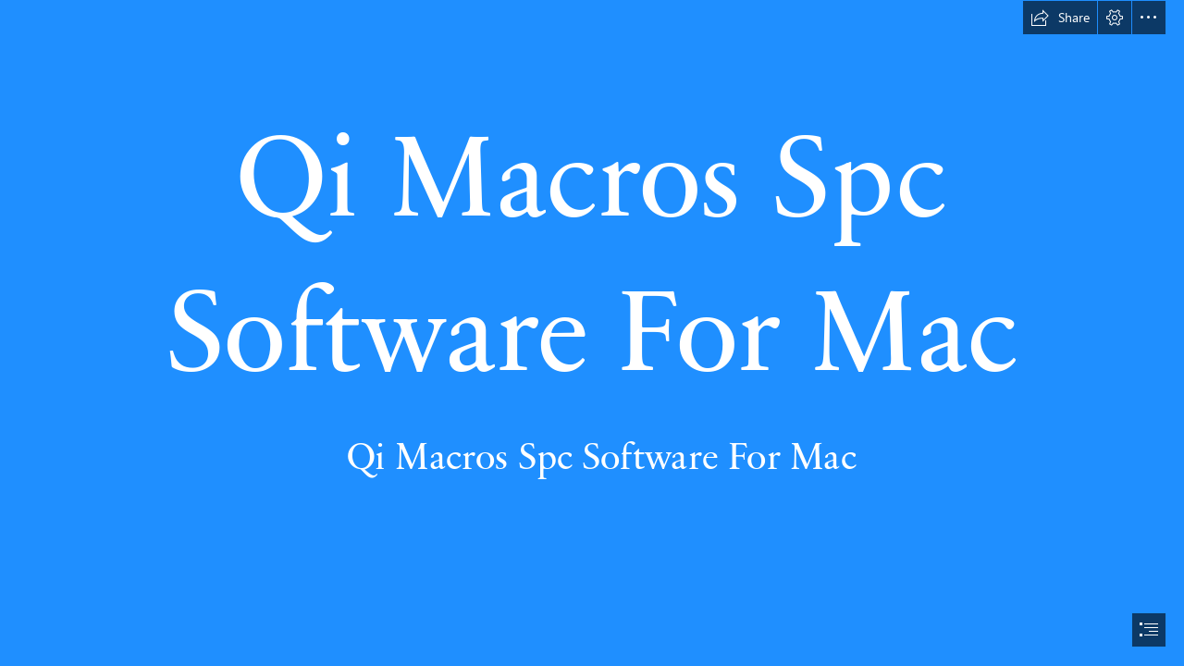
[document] (592, 333)
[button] (1060, 17)
